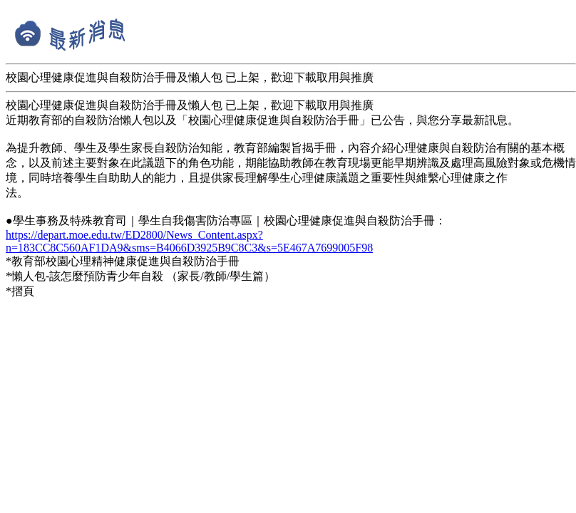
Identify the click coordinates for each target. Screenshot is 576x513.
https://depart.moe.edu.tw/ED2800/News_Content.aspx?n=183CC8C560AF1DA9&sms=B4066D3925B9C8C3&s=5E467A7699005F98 (189, 241)
